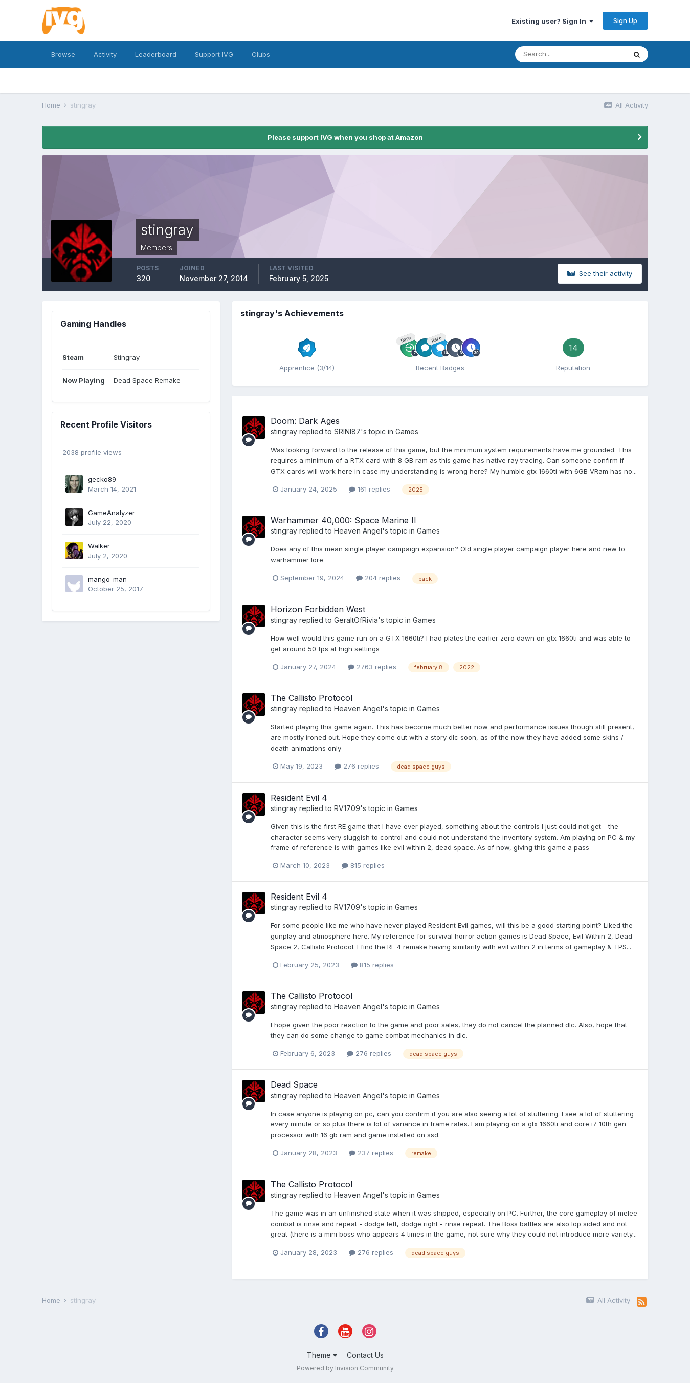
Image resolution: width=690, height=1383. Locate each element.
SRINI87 (347, 431)
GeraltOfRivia (356, 619)
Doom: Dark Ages (305, 421)
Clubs (261, 54)
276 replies (357, 766)
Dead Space (294, 1084)
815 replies (363, 865)
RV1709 (347, 808)
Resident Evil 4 (299, 798)
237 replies (371, 1152)
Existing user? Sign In (552, 21)
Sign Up (625, 20)
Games (406, 431)
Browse (63, 54)
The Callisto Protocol (311, 698)
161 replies (369, 489)
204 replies (378, 577)
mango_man (107, 579)
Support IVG (214, 54)
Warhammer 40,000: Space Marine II (343, 520)
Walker (99, 546)
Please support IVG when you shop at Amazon (345, 137)
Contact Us (365, 1355)
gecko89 (102, 479)
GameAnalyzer (111, 512)
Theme (322, 1355)
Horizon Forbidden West (318, 609)
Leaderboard (155, 54)
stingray (284, 431)
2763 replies (372, 667)
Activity (105, 54)
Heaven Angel (358, 530)
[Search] (570, 54)
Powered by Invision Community (345, 1368)
